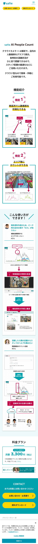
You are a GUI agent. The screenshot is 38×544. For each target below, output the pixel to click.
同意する (19, 541)
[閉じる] (35, 523)
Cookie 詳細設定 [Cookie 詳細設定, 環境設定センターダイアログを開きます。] (19, 536)
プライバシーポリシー (8, 518)
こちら (18, 461)
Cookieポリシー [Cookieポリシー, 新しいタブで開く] (13, 532)
